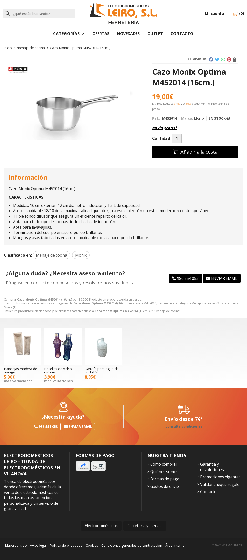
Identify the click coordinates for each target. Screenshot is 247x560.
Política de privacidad (66, 545)
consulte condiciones (183, 426)
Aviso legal (38, 545)
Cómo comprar (163, 464)
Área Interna (175, 545)
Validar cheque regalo (220, 484)
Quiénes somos (164, 471)
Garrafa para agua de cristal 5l (102, 370)
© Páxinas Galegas (227, 545)
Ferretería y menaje (145, 525)
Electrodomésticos (101, 525)
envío (177, 103)
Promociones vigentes (220, 477)
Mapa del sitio (16, 545)
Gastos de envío (164, 486)
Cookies (92, 545)
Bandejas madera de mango (20, 370)
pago (188, 103)
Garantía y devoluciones (212, 466)
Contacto (208, 491)
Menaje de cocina (204, 303)
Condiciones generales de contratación (131, 545)
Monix (8, 307)
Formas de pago (164, 478)
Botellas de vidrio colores (58, 370)
